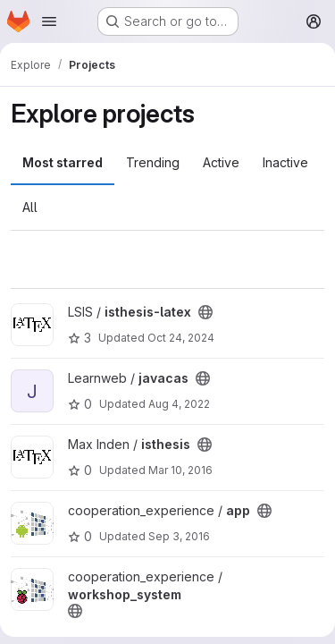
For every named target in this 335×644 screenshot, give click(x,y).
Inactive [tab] (285, 162)
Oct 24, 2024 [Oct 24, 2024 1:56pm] (180, 337)
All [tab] (30, 207)
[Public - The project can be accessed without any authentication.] (205, 312)
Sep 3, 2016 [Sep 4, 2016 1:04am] (179, 536)
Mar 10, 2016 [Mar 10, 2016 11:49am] (180, 470)
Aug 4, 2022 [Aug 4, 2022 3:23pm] (179, 404)
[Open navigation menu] (49, 21)
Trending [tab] (153, 162)
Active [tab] (221, 162)
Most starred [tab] (62, 162)
